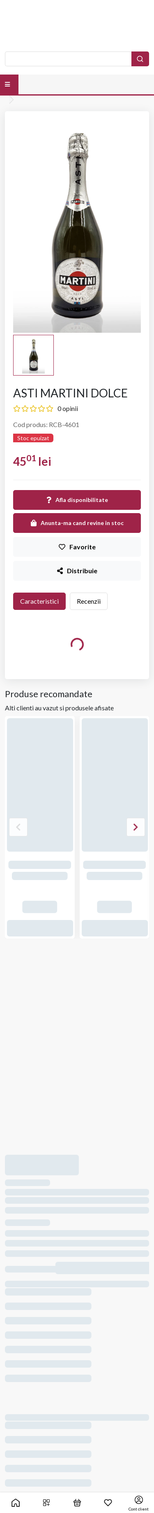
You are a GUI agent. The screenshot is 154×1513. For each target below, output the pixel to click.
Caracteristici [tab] (39, 601)
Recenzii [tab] (89, 601)
